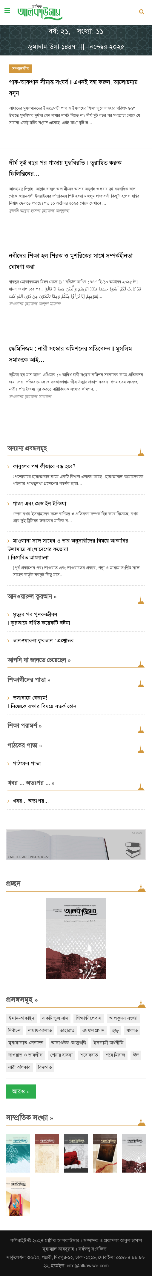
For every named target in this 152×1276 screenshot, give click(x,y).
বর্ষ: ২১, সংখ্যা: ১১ (76, 31)
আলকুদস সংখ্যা (123, 1018)
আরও (21, 1091)
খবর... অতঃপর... (31, 801)
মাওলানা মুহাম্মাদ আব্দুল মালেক (34, 303)
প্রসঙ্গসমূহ (22, 999)
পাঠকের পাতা (27, 763)
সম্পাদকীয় (20, 68)
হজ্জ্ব (115, 1031)
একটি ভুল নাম (55, 1018)
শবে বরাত (89, 1055)
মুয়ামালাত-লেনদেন (25, 1043)
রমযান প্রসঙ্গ (93, 1031)
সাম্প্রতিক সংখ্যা (29, 1117)
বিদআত (45, 1067)
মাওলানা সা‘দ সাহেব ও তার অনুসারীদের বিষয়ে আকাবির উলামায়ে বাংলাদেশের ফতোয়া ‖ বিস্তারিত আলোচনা (67, 549)
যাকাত (132, 1031)
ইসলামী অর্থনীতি (109, 1043)
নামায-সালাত (40, 1031)
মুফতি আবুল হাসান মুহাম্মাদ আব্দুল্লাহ (39, 210)
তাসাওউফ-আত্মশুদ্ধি (68, 1043)
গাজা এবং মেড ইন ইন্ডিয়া (39, 503)
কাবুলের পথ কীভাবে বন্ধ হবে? (44, 466)
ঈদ (136, 1055)
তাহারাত (67, 1031)
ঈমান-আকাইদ (21, 1018)
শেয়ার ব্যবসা (61, 1055)
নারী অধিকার (19, 1067)
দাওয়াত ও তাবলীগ (25, 1055)
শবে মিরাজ (115, 1055)
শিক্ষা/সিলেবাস (89, 1018)
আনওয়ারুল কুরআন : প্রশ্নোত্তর (43, 640)
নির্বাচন (14, 1031)
